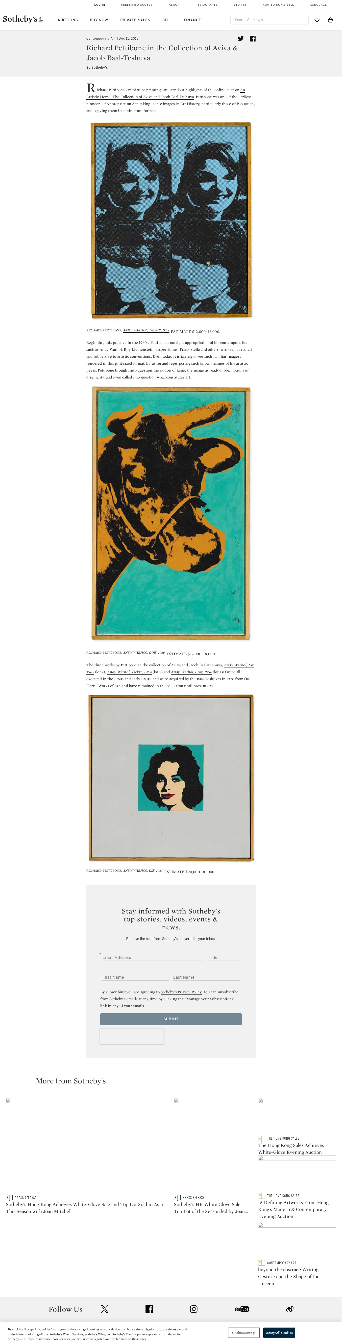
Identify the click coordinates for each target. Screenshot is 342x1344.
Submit (171, 1019)
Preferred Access (136, 4)
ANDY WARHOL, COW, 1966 (144, 652)
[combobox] (269, 20)
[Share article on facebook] (253, 39)
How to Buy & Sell (278, 4)
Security (211, 1296)
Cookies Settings (243, 1332)
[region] (171, 1333)
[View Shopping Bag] (330, 20)
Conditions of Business (225, 1314)
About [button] (174, 4)
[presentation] (132, 1036)
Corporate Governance (169, 1314)
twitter (104, 1266)
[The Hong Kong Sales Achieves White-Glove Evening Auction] (297, 1116)
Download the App (109, 1314)
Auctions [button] (68, 20)
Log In (99, 4)
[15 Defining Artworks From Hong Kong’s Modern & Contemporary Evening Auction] (297, 1177)
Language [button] (318, 4)
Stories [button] (240, 4)
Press (153, 1296)
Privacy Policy (160, 1305)
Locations (101, 1305)
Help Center (103, 1296)
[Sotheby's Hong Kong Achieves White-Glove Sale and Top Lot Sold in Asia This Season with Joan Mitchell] (87, 1146)
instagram (193, 1265)
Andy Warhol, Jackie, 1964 (129, 671)
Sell (167, 20)
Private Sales (135, 20)
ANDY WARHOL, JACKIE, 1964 (146, 330)
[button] (174, 1083)
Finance (192, 20)
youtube (242, 1266)
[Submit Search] (303, 20)
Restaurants (206, 4)
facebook (149, 1265)
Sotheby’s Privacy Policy (181, 992)
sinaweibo (289, 1266)
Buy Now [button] (99, 20)
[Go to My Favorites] (317, 20)
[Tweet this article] (241, 39)
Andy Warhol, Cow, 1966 (191, 671)
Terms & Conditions (221, 1305)
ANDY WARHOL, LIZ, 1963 (142, 870)
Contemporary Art (101, 38)
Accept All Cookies (279, 1332)
